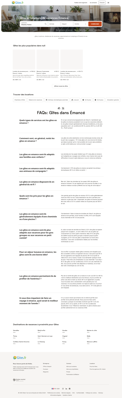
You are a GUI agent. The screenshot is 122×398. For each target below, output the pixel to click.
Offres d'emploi (47, 366)
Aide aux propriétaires (72, 369)
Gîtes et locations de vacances (64, 30)
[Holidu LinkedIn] (66, 388)
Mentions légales (66, 393)
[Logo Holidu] (20, 2)
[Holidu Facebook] (69, 388)
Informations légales (55, 395)
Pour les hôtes (93, 366)
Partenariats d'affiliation (72, 374)
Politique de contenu (91, 393)
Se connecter (93, 2)
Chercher (95, 24)
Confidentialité (80, 393)
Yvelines (90, 30)
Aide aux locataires (71, 366)
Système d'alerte (67, 395)
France (76, 30)
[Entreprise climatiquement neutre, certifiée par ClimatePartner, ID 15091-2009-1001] (19, 380)
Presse (68, 371)
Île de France (83, 30)
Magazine (45, 371)
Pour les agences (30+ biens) (98, 369)
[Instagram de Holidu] (62, 388)
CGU (73, 393)
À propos (45, 369)
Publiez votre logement (80, 2)
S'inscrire (102, 2)
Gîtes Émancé (98, 30)
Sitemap (100, 393)
